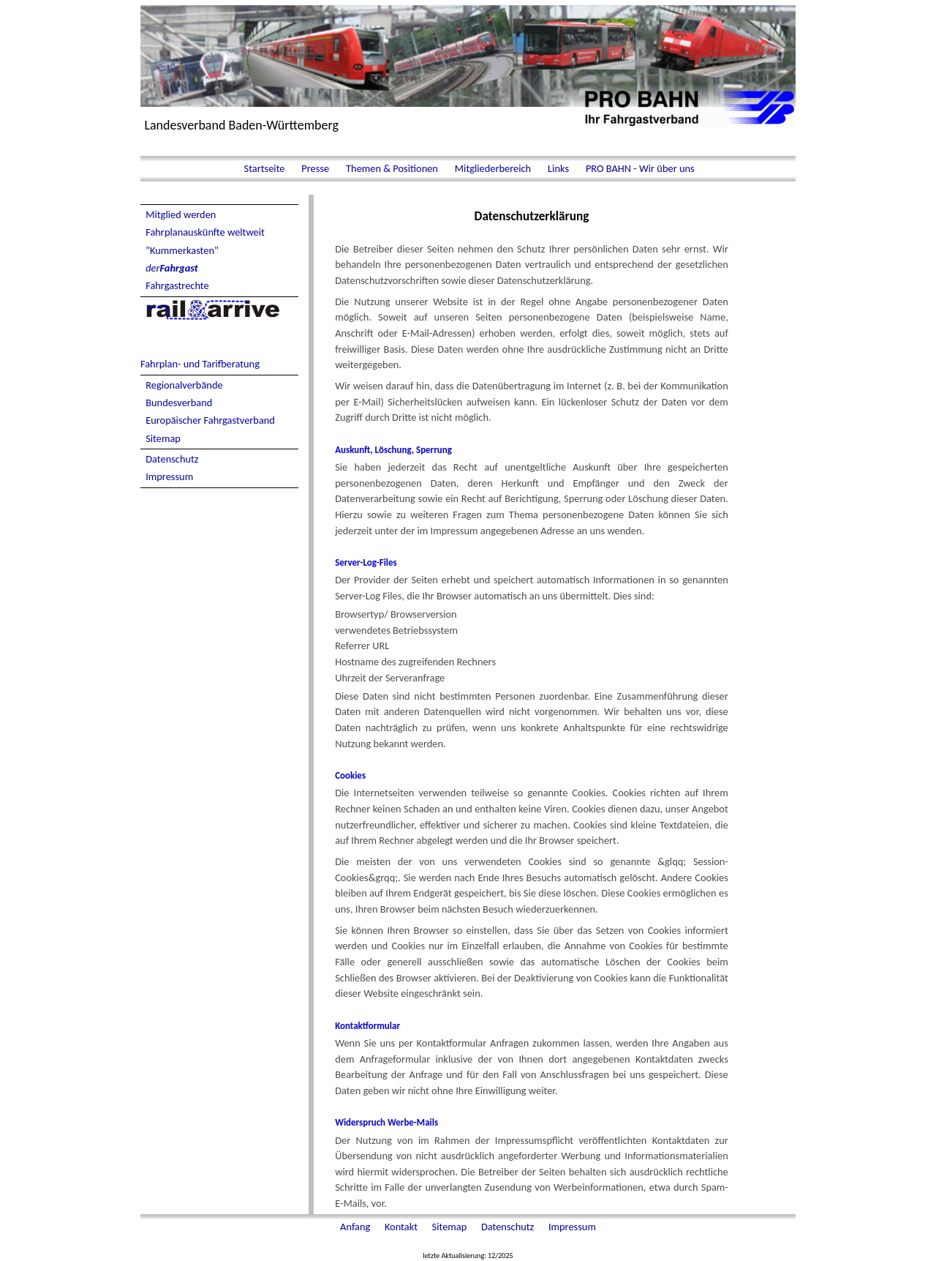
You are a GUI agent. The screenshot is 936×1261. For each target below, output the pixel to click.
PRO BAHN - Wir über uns (639, 168)
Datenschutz (172, 458)
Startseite (264, 168)
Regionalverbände (184, 385)
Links (558, 168)
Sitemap (163, 438)
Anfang (356, 1226)
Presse (315, 168)
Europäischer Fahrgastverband (210, 420)
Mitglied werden (181, 214)
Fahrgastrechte (177, 285)
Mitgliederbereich (493, 168)
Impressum (169, 476)
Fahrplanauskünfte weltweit (205, 232)
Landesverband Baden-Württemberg (241, 125)
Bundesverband (179, 402)
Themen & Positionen (392, 168)
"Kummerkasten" (182, 250)
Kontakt (402, 1226)
